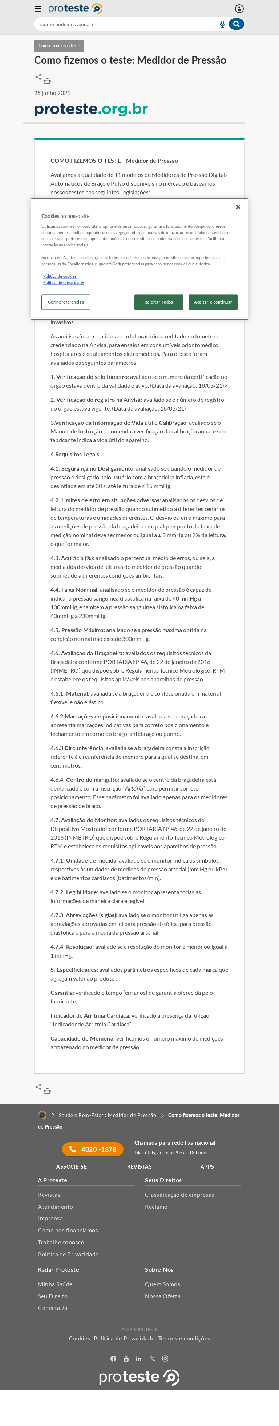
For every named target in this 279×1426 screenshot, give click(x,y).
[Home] (42, 1115)
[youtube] (126, 1359)
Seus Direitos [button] (163, 1179)
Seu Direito (53, 1295)
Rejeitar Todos (159, 302)
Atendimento (55, 1206)
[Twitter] (152, 1359)
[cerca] (117, 24)
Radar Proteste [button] (58, 1269)
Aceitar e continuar (213, 302)
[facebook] (113, 1359)
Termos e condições (184, 1338)
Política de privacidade (63, 282)
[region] (139, 259)
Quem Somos (162, 1283)
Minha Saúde (55, 1283)
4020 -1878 (92, 1149)
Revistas (49, 1194)
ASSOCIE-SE (71, 1167)
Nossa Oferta (163, 1295)
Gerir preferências (66, 302)
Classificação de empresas (179, 1194)
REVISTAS (139, 1167)
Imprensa (50, 1218)
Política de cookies (60, 276)
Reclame (156, 1206)
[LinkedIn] (139, 1359)
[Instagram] (165, 1359)
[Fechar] (238, 207)
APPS (207, 1167)
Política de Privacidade (68, 1254)
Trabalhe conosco (61, 1242)
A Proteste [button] (52, 1179)
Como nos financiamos (68, 1230)
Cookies (79, 1338)
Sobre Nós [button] (159, 1269)
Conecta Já (52, 1307)
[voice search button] (219, 24)
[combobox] (139, 24)
